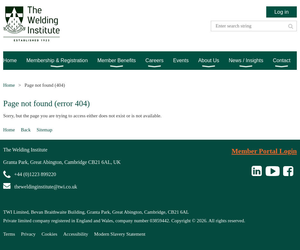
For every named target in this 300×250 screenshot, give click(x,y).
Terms (9, 234)
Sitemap (44, 129)
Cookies (49, 234)
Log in (281, 12)
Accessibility (75, 234)
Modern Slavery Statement (120, 234)
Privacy (28, 234)
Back (26, 129)
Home (9, 85)
